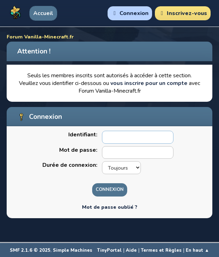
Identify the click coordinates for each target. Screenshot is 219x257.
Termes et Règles (161, 250)
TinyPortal (109, 250)
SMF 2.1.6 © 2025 (30, 250)
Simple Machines (72, 250)
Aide (131, 250)
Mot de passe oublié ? (109, 207)
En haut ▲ (197, 250)
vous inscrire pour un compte (148, 83)
